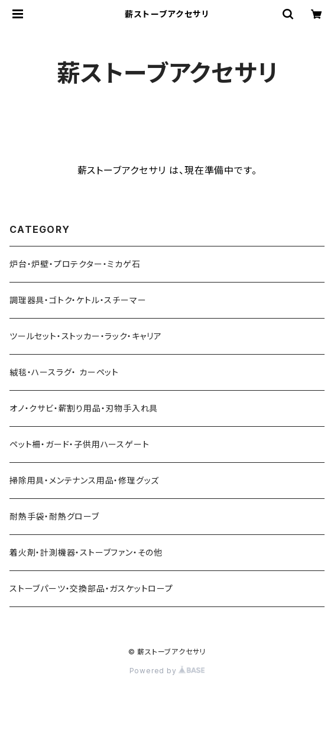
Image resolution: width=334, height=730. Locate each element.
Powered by (167, 670)
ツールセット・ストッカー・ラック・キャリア (85, 336)
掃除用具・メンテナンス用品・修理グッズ (84, 480)
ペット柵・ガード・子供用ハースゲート (79, 444)
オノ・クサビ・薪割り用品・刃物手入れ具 (83, 408)
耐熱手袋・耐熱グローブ (54, 516)
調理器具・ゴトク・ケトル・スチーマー (77, 300)
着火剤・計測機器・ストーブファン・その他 (86, 552)
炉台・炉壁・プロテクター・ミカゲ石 (75, 264)
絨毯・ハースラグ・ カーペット (64, 372)
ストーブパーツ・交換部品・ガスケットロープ (91, 588)
